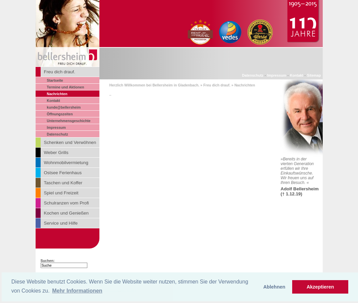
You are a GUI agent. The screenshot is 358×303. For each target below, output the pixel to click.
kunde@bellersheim (64, 107)
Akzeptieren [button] (320, 287)
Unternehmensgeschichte (68, 121)
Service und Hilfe (61, 223)
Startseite (55, 80)
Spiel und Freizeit (61, 192)
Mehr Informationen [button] (77, 291)
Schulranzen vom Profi (66, 202)
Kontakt (53, 101)
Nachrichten (57, 94)
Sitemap (314, 75)
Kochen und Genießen (66, 213)
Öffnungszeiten (60, 114)
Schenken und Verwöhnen (70, 142)
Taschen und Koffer (63, 182)
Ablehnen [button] (274, 287)
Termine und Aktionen (65, 87)
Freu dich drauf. (59, 71)
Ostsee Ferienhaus (63, 172)
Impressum (56, 127)
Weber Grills (56, 152)
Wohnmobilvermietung (66, 162)
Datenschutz (57, 134)
